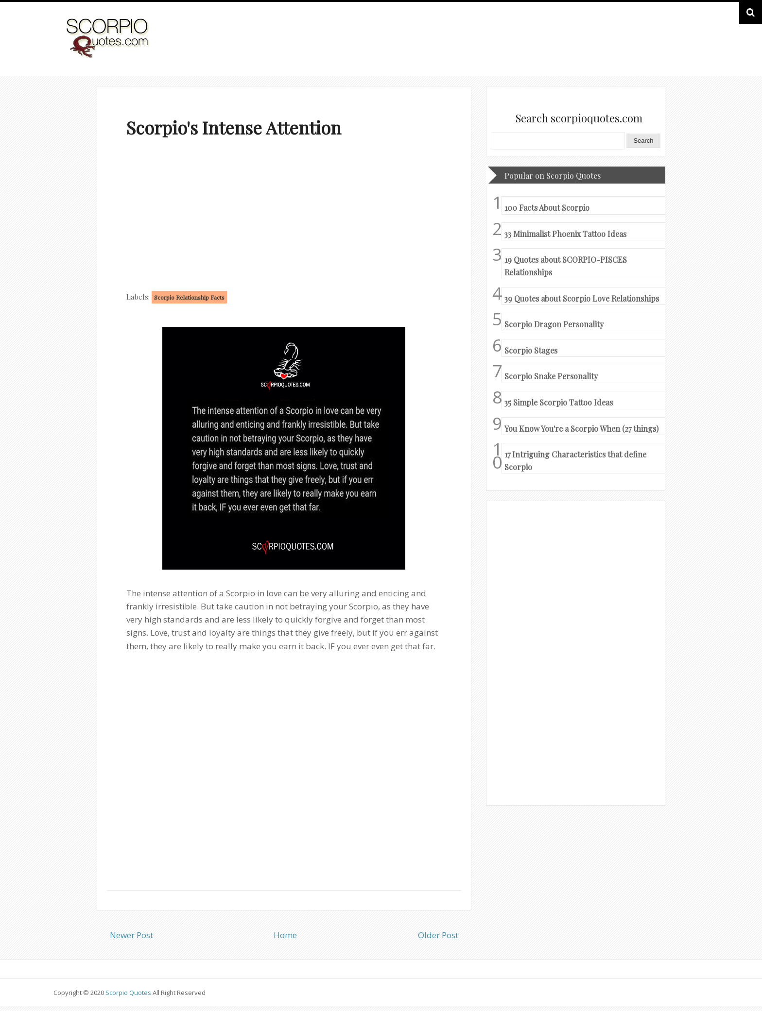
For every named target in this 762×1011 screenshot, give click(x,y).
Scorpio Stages (530, 350)
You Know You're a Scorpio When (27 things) (581, 428)
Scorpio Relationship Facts (189, 297)
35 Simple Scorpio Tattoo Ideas (558, 402)
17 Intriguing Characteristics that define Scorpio (575, 460)
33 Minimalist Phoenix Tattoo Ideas (565, 234)
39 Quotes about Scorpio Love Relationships (581, 298)
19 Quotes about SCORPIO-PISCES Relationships (565, 265)
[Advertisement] (284, 217)
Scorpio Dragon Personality (554, 324)
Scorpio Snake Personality (551, 376)
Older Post (438, 935)
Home (285, 935)
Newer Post (131, 935)
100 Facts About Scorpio (546, 207)
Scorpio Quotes (129, 992)
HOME (684, 47)
